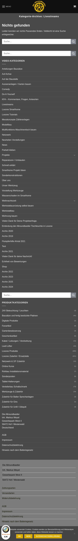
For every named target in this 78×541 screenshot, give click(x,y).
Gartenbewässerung (11, 331)
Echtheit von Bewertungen (14, 261)
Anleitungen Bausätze (12, 69)
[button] (6, 6)
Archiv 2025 (7, 282)
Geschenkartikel (9, 336)
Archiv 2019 (7, 236)
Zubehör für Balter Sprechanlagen (18, 397)
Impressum (7, 440)
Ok (19, 536)
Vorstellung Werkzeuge (12, 190)
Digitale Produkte (10, 321)
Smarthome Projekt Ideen (14, 170)
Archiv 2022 (7, 271)
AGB (4, 435)
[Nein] (74, 534)
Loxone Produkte (10, 351)
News (4, 145)
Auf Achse (6, 74)
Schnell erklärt (8, 165)
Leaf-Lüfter (7, 346)
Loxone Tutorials (9, 114)
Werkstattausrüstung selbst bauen (18, 206)
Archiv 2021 (7, 251)
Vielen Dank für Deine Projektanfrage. (19, 221)
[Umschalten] (74, 155)
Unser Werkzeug (10, 185)
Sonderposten (8, 376)
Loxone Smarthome (11, 109)
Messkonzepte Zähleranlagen (15, 119)
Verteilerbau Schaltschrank (14, 387)
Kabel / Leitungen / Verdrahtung (16, 341)
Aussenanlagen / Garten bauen (16, 84)
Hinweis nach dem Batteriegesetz (17, 450)
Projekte (6, 155)
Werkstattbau (8, 211)
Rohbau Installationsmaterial (15, 371)
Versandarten (8, 493)
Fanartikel (6, 326)
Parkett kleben (8, 150)
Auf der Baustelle (10, 79)
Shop (4, 267)
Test (4, 246)
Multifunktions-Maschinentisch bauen (19, 130)
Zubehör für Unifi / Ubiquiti (14, 407)
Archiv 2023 (7, 277)
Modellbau (7, 125)
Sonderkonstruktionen (12, 175)
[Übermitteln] (73, 41)
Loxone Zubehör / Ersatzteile (15, 356)
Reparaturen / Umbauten (13, 160)
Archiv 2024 (7, 287)
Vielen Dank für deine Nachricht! (17, 256)
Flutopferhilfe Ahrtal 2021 (13, 241)
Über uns (6, 180)
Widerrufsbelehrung (11, 498)
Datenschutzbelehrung (12, 445)
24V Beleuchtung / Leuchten (15, 310)
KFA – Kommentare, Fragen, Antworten (20, 99)
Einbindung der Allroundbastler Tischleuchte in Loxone (27, 226)
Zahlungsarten (8, 488)
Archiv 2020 (7, 231)
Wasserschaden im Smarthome (16, 195)
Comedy (6, 89)
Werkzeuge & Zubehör (12, 392)
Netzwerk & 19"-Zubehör (13, 361)
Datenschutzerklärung (48, 536)
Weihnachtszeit (9, 201)
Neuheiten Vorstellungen (13, 140)
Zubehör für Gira (9, 402)
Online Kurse (8, 366)
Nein (28, 536)
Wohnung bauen (9, 216)
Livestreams (7, 104)
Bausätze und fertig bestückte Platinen (20, 315)
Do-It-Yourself (8, 94)
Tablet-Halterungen (11, 381)
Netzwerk (6, 135)
